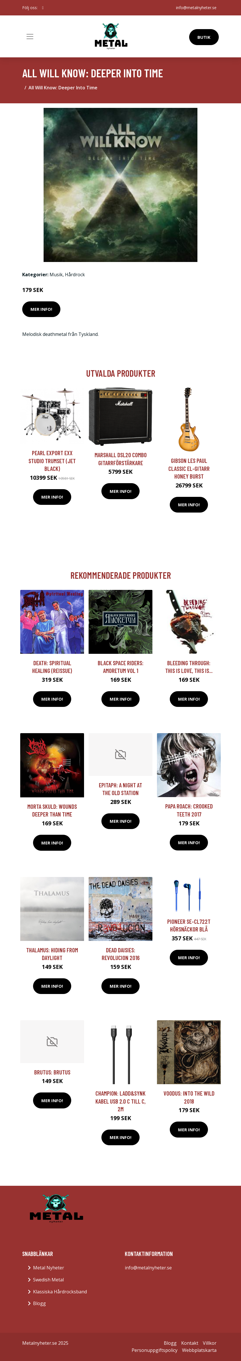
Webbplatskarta (199, 1350)
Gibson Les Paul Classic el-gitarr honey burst (189, 468)
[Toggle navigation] (30, 36)
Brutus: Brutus (52, 1072)
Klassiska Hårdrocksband (60, 1292)
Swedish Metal (48, 1280)
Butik (204, 37)
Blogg (39, 1303)
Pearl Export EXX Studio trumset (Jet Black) (52, 460)
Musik (56, 274)
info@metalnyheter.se (196, 7)
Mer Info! (41, 309)
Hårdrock (75, 274)
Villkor (210, 1343)
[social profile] (43, 7)
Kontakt (189, 1343)
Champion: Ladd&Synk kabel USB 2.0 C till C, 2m (120, 1101)
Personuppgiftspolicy (154, 1350)
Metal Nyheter (48, 1268)
